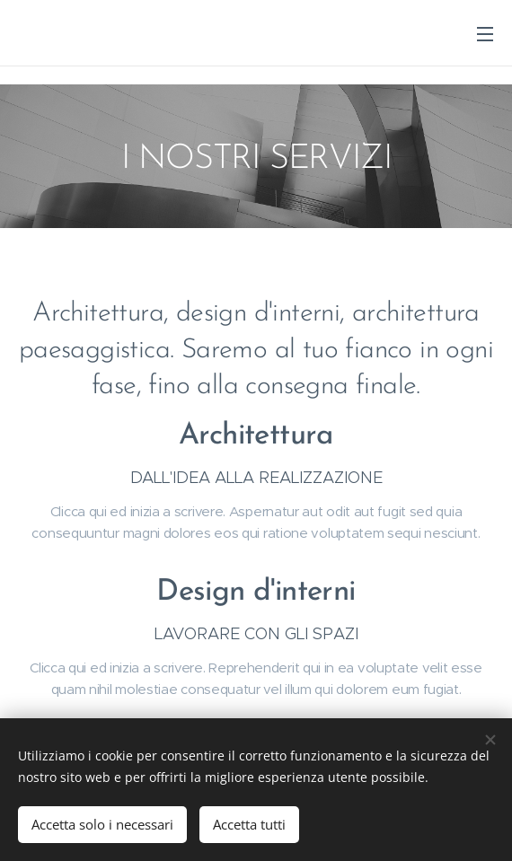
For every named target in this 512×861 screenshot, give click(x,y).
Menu (485, 34)
